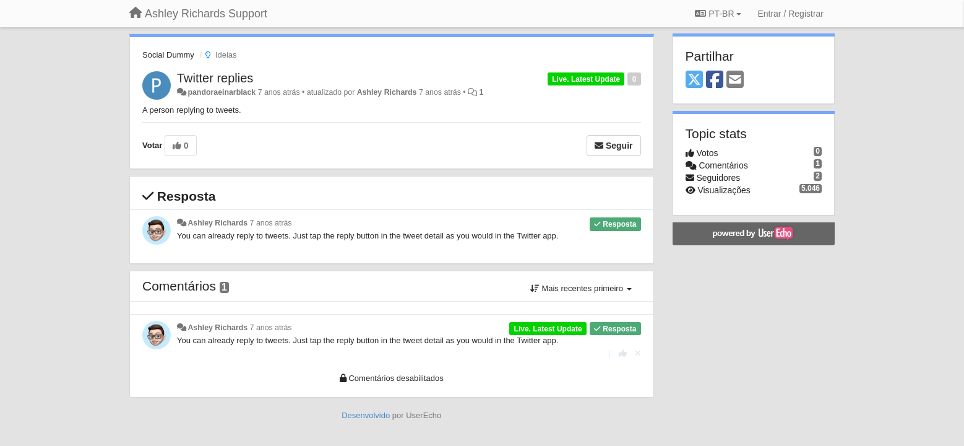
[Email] (735, 80)
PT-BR (718, 14)
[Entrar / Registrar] (790, 13)
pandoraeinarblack (221, 92)
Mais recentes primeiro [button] (581, 288)
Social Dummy (168, 54)
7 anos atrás (271, 223)
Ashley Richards (387, 92)
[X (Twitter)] (694, 80)
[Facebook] (714, 80)
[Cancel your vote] (638, 353)
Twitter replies (215, 78)
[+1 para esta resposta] (623, 353)
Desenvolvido (366, 415)
